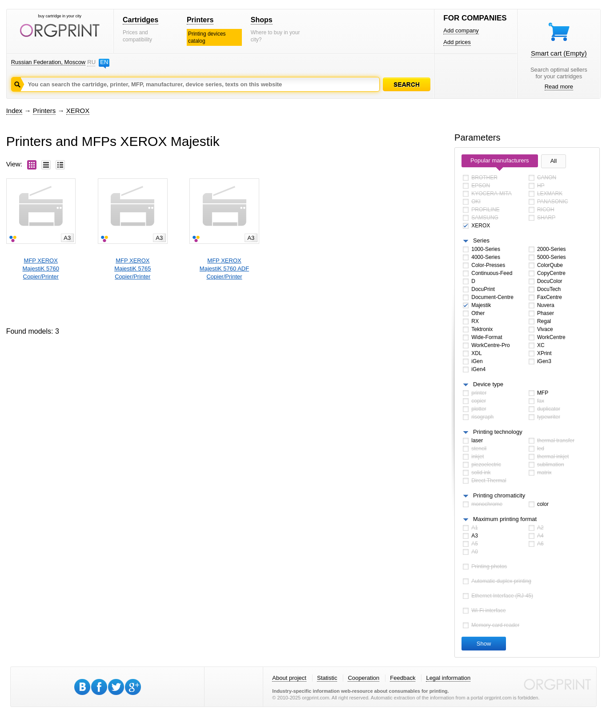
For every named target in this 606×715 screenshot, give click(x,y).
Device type (488, 384)
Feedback (402, 678)
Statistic (327, 678)
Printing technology (497, 431)
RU (91, 62)
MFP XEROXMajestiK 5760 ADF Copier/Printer (224, 268)
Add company (461, 30)
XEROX (78, 110)
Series (481, 240)
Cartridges (140, 20)
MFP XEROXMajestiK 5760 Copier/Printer (41, 268)
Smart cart (559, 53)
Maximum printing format (505, 519)
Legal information (448, 678)
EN (104, 62)
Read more (559, 86)
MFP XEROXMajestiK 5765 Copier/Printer (132, 268)
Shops (262, 20)
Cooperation (363, 678)
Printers (200, 20)
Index (14, 110)
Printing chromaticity (499, 495)
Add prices (456, 42)
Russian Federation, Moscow (48, 62)
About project (289, 678)
